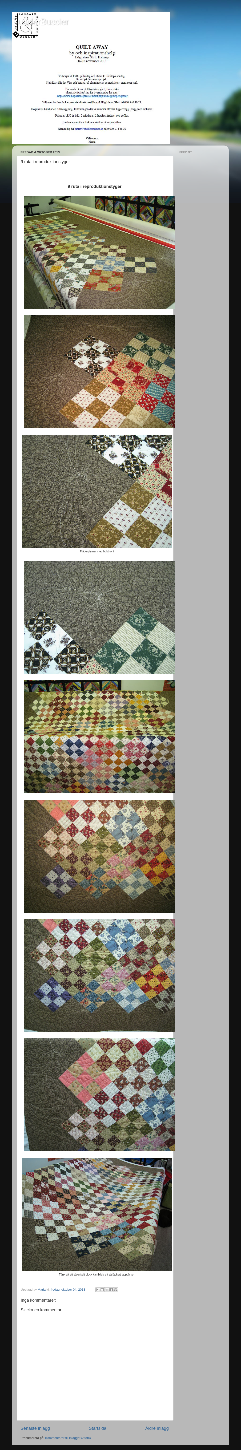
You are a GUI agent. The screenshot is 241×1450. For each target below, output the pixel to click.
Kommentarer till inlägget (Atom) (68, 1438)
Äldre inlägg (157, 1428)
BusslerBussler (40, 22)
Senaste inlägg (35, 1428)
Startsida (97, 1428)
